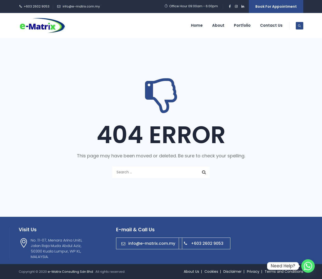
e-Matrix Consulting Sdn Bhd (71, 271)
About (218, 25)
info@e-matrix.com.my (81, 6)
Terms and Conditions (284, 271)
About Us (191, 271)
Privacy (253, 271)
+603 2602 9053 (203, 243)
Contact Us (271, 25)
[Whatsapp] (308, 266)
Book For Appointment (276, 6)
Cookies (211, 271)
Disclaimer (232, 271)
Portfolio (242, 25)
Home (197, 25)
